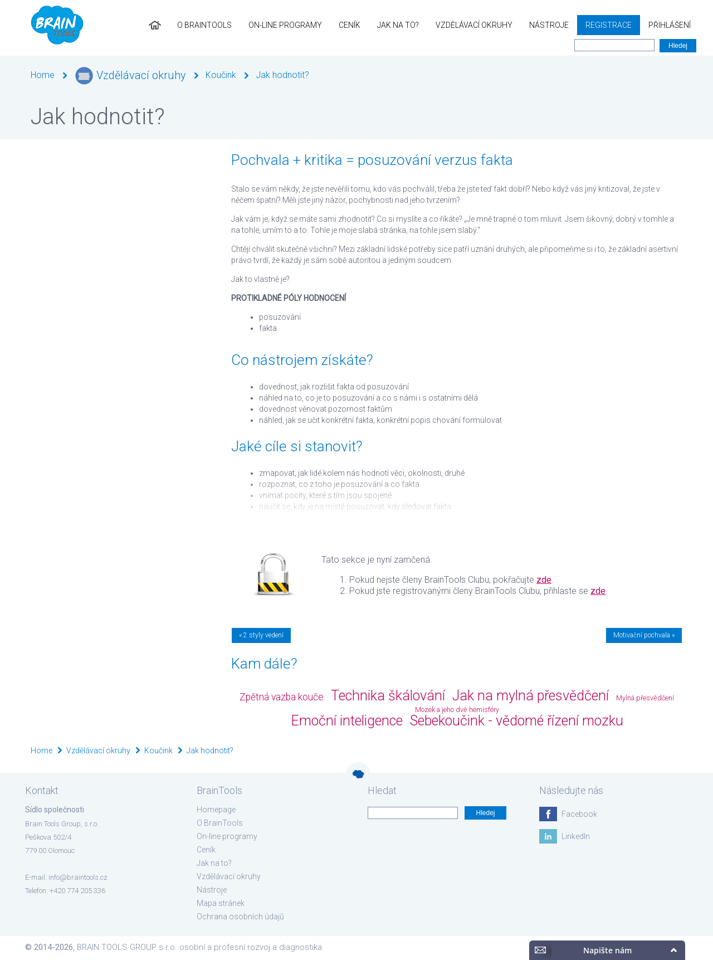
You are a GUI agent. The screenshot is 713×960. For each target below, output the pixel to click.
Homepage (216, 809)
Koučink (221, 75)
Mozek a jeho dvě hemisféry (457, 709)
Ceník (349, 25)
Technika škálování (388, 696)
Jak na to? (398, 25)
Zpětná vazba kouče (282, 697)
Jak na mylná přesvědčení (530, 696)
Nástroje (549, 25)
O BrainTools (204, 25)
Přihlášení (669, 25)
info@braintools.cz (78, 877)
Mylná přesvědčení (645, 698)
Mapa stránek (221, 903)
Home (43, 75)
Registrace (608, 25)
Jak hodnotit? (282, 75)
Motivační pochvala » (644, 635)
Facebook (579, 814)
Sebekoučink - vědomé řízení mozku (516, 721)
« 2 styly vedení (261, 635)
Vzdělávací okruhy (474, 25)
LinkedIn (575, 836)
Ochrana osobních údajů (240, 916)
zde (543, 579)
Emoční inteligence (347, 721)
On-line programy (285, 25)
